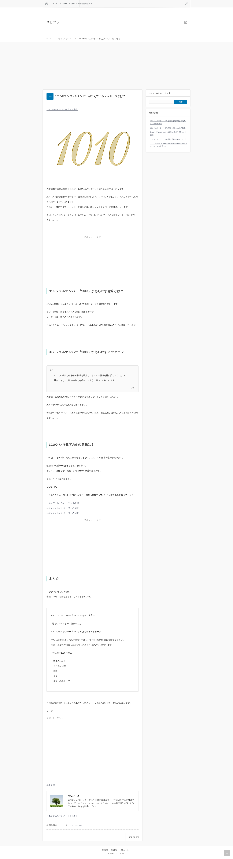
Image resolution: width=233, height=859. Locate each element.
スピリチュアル (73, 4)
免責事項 (114, 850)
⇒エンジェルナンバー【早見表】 (62, 109)
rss (185, 22)
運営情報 (105, 850)
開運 (90, 4)
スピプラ (52, 22)
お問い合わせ (124, 850)
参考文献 (51, 785)
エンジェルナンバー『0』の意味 (63, 508)
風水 (87, 4)
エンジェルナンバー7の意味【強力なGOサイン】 (168, 139)
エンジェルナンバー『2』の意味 (63, 513)
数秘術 (82, 4)
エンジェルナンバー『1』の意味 (64, 503)
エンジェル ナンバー (58, 4)
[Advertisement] (116, 64)
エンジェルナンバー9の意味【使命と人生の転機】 (168, 128)
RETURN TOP (134, 837)
